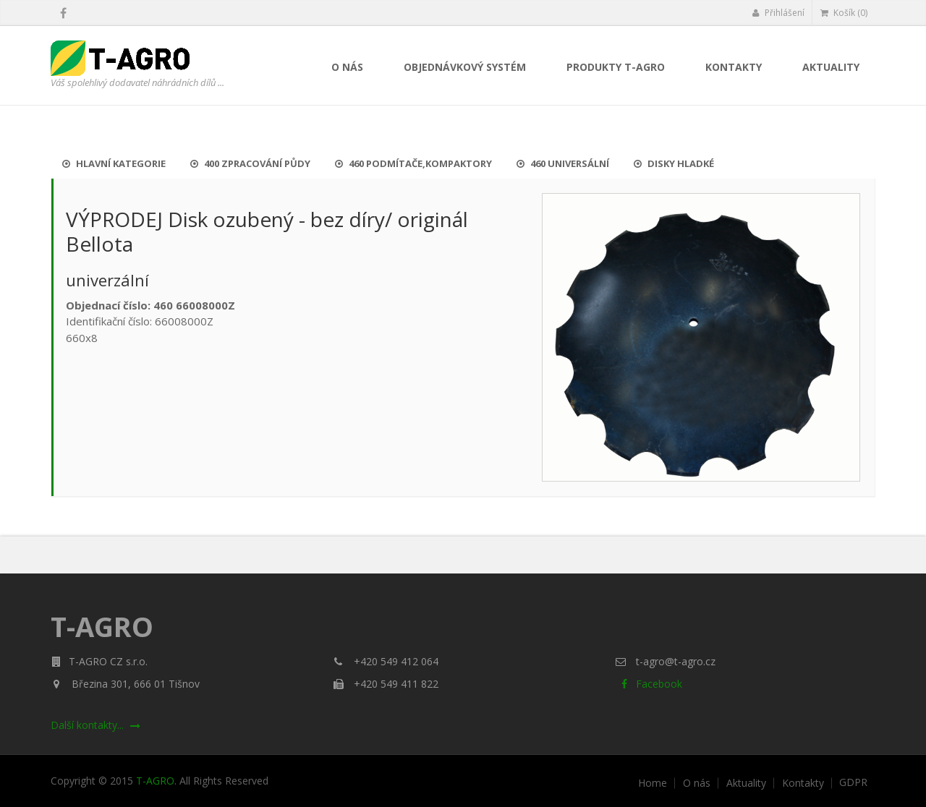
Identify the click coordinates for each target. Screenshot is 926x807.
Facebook (648, 684)
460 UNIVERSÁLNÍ (563, 163)
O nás (347, 67)
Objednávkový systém (465, 67)
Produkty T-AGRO (615, 67)
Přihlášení (778, 13)
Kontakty (733, 67)
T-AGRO (155, 780)
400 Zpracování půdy (250, 163)
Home (652, 783)
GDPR (853, 782)
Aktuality (830, 67)
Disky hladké (674, 163)
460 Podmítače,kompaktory (413, 163)
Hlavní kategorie (114, 163)
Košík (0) (843, 13)
